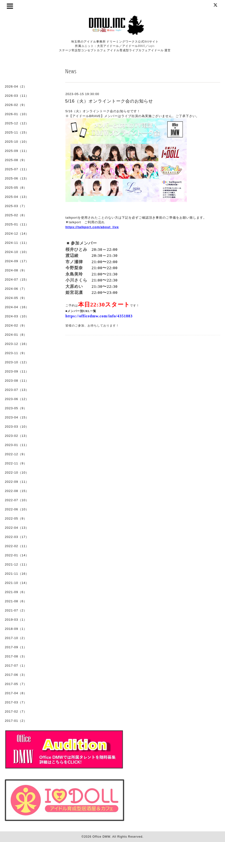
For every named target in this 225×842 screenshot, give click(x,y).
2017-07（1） (16, 665)
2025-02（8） (16, 215)
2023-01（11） (17, 445)
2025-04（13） (17, 197)
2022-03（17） (17, 537)
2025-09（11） (17, 151)
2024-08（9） (16, 270)
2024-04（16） (17, 307)
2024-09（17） (17, 261)
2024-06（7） (16, 289)
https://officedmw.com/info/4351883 (99, 316)
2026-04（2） (16, 86)
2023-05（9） (16, 408)
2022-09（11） (17, 482)
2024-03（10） (17, 316)
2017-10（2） (16, 638)
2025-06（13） (17, 178)
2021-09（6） (16, 592)
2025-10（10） (17, 141)
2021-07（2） (16, 610)
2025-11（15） (17, 132)
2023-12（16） (17, 344)
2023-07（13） (17, 390)
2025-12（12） (17, 123)
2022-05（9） (16, 518)
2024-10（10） (17, 252)
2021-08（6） (16, 601)
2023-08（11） (17, 380)
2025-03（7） (16, 206)
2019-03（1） (16, 619)
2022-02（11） (17, 546)
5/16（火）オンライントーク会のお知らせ (109, 101)
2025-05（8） (16, 187)
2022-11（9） (16, 463)
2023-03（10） (17, 426)
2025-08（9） (16, 160)
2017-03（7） (16, 702)
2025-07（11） (17, 169)
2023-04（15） (17, 417)
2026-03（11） (17, 95)
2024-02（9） (16, 325)
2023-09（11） (17, 371)
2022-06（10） (17, 509)
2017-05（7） (16, 684)
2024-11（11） (17, 243)
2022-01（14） (17, 555)
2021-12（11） (17, 564)
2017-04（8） (16, 693)
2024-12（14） (17, 233)
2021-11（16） (17, 573)
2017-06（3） (16, 675)
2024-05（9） (16, 298)
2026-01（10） (17, 114)
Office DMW (101, 836)
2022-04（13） (17, 527)
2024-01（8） (16, 334)
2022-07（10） (17, 500)
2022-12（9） (16, 454)
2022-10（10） (17, 472)
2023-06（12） (17, 399)
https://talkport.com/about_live (92, 227)
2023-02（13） (17, 436)
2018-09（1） (16, 629)
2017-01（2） (16, 721)
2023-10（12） (17, 362)
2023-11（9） (16, 353)
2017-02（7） (16, 711)
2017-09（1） (16, 647)
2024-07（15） (17, 279)
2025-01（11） (17, 224)
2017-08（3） (16, 656)
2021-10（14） (17, 583)
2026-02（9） (16, 105)
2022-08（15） (17, 491)
